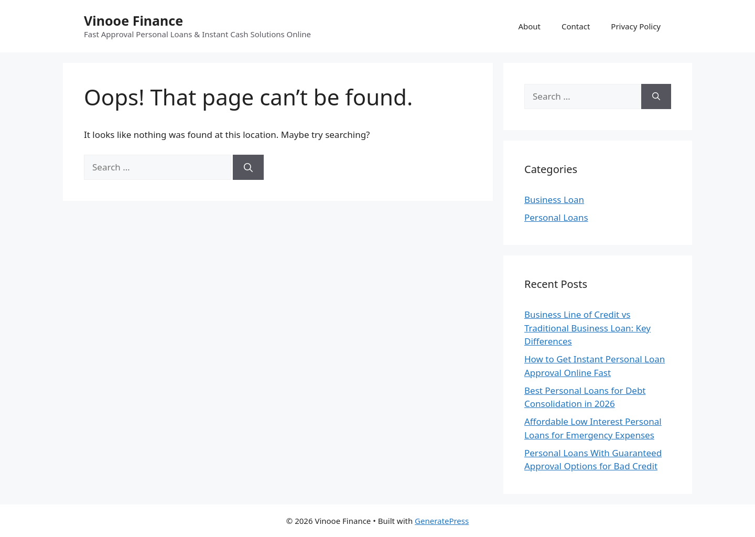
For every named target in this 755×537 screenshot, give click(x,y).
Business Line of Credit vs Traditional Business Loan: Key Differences (587, 327)
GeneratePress (442, 520)
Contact (576, 26)
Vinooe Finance (133, 20)
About (529, 26)
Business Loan (554, 200)
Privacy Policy (636, 26)
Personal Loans (556, 217)
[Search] (248, 167)
